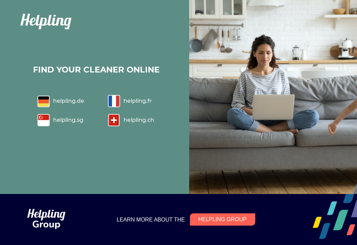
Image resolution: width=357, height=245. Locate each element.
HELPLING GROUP (222, 219)
